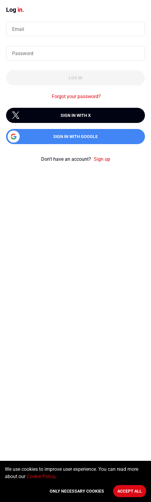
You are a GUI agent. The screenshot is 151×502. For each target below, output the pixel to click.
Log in (75, 77)
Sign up (102, 159)
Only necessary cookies (77, 491)
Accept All (129, 491)
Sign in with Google (75, 136)
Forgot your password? (76, 96)
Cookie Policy (41, 476)
